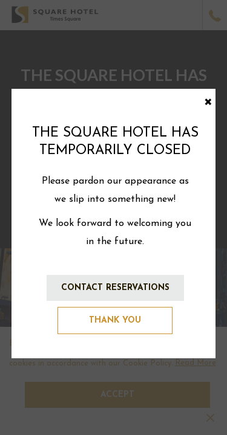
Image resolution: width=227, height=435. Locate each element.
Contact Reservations (115, 287)
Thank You (115, 320)
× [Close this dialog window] (208, 100)
